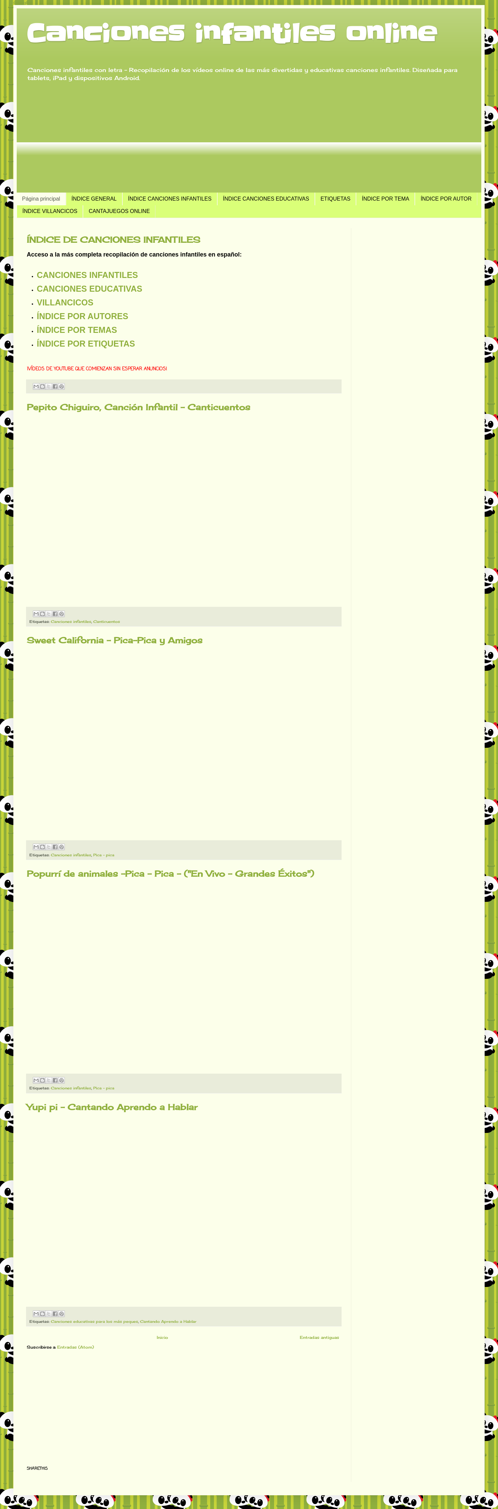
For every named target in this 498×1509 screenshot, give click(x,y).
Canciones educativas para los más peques (94, 1321)
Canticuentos (106, 621)
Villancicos (65, 302)
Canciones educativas (89, 288)
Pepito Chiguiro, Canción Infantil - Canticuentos (138, 407)
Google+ (22, 2)
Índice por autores (82, 316)
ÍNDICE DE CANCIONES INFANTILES (113, 239)
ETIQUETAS (336, 199)
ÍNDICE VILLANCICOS (49, 211)
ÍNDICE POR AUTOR (446, 199)
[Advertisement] (249, 137)
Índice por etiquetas (86, 343)
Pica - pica (103, 855)
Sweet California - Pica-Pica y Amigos (115, 640)
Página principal (41, 199)
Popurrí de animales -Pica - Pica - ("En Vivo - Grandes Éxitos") (170, 873)
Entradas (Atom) (75, 1347)
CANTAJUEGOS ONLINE (119, 211)
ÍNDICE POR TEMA (385, 199)
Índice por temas (77, 330)
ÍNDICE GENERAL (94, 199)
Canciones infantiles (71, 621)
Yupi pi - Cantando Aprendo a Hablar (112, 1107)
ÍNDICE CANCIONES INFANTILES (170, 199)
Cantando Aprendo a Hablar (168, 1321)
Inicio (162, 1337)
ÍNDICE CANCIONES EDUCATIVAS (266, 199)
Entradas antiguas (319, 1337)
